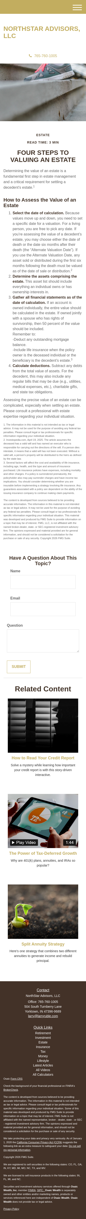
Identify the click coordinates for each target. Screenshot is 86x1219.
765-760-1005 (43, 56)
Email (15, 598)
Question (15, 625)
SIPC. (41, 1190)
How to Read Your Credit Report (43, 758)
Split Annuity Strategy (43, 944)
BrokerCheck (10, 1089)
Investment (43, 1038)
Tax (43, 1051)
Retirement (43, 1033)
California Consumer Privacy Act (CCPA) (39, 1142)
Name (15, 571)
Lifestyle (43, 1061)
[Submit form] (19, 667)
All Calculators (43, 1074)
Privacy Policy (11, 1208)
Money (43, 1056)
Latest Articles (43, 1065)
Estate (43, 1042)
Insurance (43, 1047)
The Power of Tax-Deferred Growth (43, 853)
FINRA (32, 1190)
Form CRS (16, 1078)
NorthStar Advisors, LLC (41, 32)
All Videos (43, 1070)
